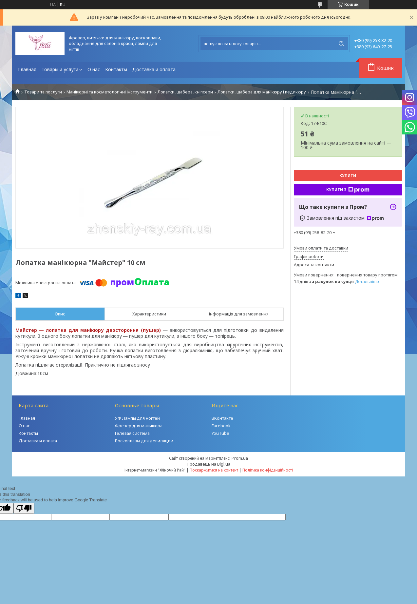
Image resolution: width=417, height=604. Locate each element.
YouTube (220, 433)
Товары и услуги (60, 69)
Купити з (348, 190)
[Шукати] (341, 43)
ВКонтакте (222, 418)
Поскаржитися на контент (214, 470)
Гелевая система (132, 433)
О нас (93, 69)
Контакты (116, 69)
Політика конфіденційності (267, 470)
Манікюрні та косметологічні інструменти (109, 92)
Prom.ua (240, 458)
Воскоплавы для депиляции (144, 441)
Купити (347, 175)
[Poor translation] (23, 508)
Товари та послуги (43, 92)
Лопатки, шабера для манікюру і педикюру (262, 92)
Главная (27, 69)
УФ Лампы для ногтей (137, 418)
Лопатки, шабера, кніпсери (185, 92)
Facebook (221, 426)
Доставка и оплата (154, 69)
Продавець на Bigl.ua (208, 464)
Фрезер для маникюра (138, 426)
